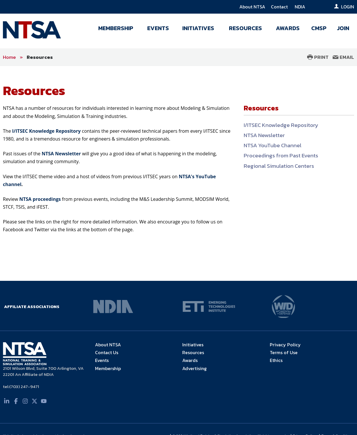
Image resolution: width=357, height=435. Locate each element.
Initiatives (192, 344)
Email (343, 57)
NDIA (300, 6)
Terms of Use (284, 352)
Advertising (194, 368)
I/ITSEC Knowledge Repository (281, 125)
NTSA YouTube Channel (272, 145)
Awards (190, 360)
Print (318, 57)
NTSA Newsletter (264, 135)
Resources (40, 57)
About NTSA (252, 6)
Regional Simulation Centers (279, 166)
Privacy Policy (285, 344)
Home (9, 57)
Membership (108, 368)
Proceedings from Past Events (281, 155)
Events (102, 360)
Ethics (276, 360)
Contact (280, 6)
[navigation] (222, 29)
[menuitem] (116, 29)
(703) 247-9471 (24, 386)
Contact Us (106, 352)
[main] (178, 173)
